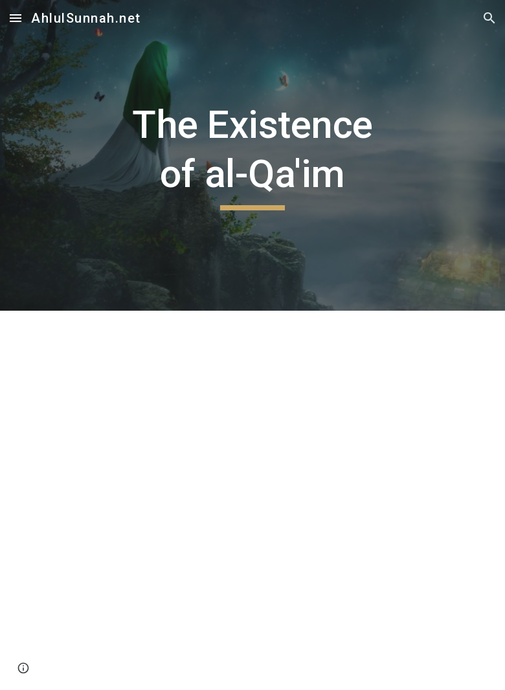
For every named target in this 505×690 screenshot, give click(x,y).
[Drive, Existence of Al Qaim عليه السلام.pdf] (253, 500)
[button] (15, 18)
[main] (253, 155)
